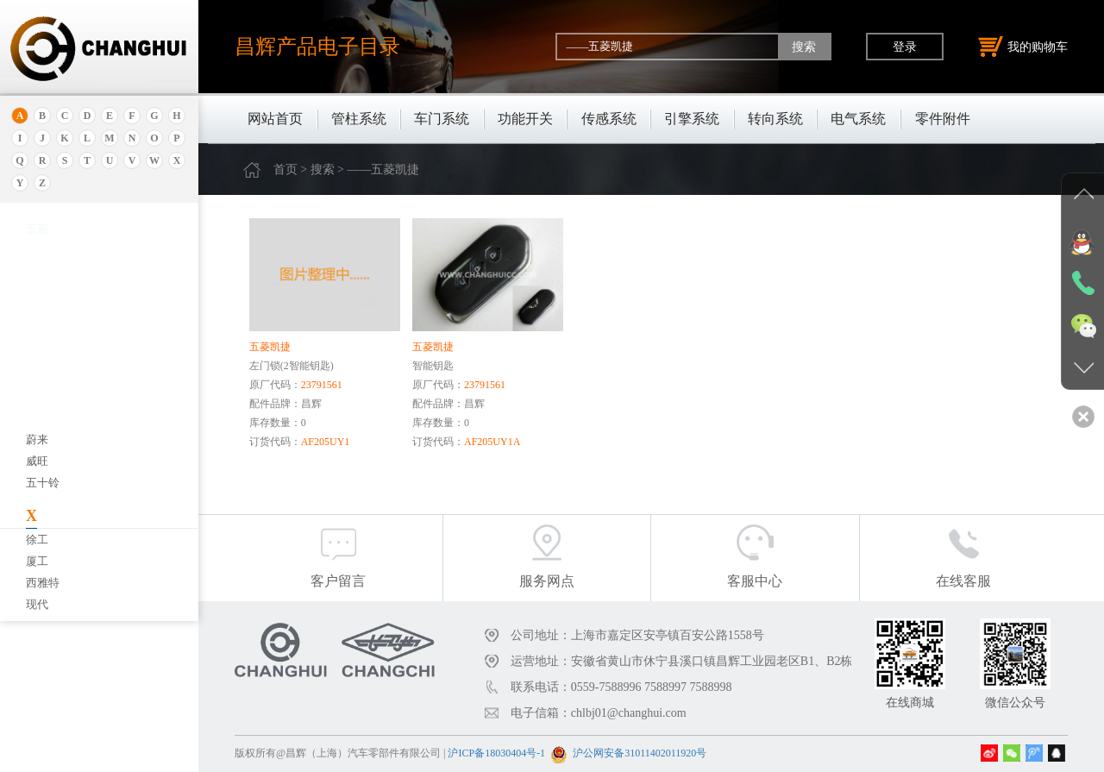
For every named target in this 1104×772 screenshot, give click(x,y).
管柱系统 (358, 118)
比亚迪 (43, 563)
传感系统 (609, 118)
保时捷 (43, 369)
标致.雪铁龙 (55, 585)
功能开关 (525, 118)
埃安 (37, 291)
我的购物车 (1023, 46)
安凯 (37, 269)
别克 (37, 391)
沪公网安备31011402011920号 (639, 753)
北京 (37, 348)
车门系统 (441, 118)
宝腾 (37, 477)
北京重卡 (48, 606)
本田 (37, 412)
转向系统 (775, 118)
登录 (905, 46)
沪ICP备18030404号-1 (496, 753)
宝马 (37, 455)
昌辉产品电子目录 (317, 46)
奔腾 (37, 499)
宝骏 (37, 434)
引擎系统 (691, 118)
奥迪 (37, 248)
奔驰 (37, 520)
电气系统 (858, 118)
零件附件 (942, 118)
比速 (37, 542)
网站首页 (275, 118)
